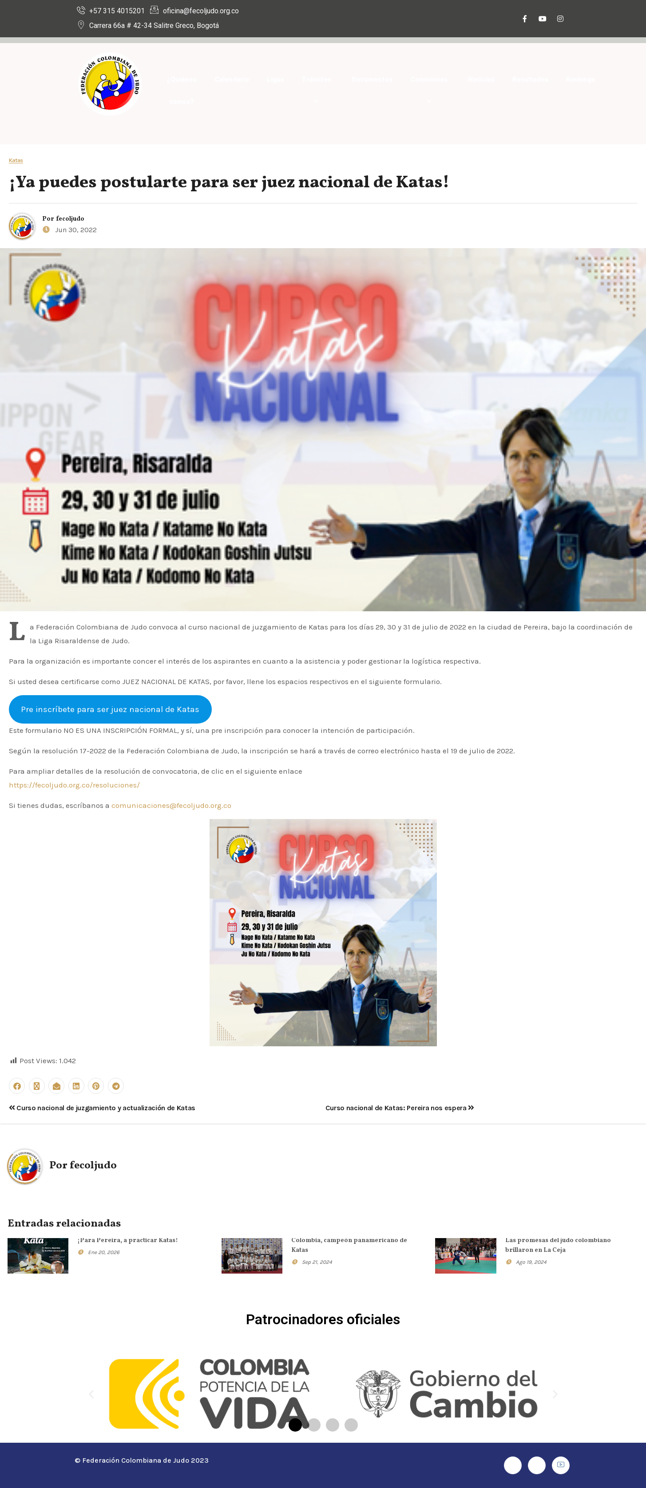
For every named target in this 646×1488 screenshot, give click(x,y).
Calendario (231, 79)
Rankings (580, 79)
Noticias (481, 79)
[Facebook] (524, 19)
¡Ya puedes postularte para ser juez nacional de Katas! (229, 183)
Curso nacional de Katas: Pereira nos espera (400, 1108)
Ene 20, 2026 (103, 1252)
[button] (91, 1393)
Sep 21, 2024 (317, 1262)
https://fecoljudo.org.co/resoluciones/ (74, 784)
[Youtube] (542, 19)
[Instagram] (560, 19)
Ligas (275, 79)
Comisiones (430, 90)
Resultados (530, 79)
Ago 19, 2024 (531, 1262)
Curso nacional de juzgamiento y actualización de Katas (102, 1108)
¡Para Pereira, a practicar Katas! (127, 1240)
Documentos (372, 79)
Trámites (317, 90)
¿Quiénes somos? (181, 90)
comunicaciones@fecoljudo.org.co (171, 805)
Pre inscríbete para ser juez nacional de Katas (110, 709)
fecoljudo (70, 219)
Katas (16, 160)
